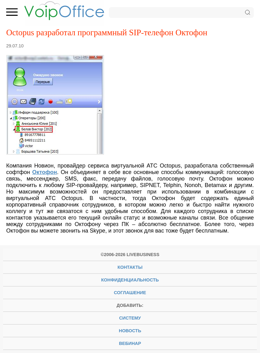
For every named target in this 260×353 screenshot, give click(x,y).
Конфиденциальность (130, 279)
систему (130, 318)
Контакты (130, 267)
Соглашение (130, 292)
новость (130, 330)
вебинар (130, 343)
